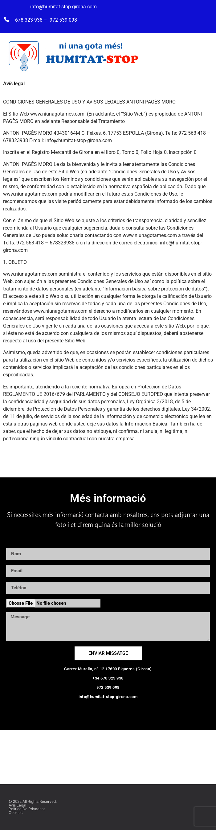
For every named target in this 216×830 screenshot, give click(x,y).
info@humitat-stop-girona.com (108, 696)
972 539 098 (108, 687)
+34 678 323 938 (108, 678)
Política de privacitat (27, 809)
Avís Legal (17, 805)
